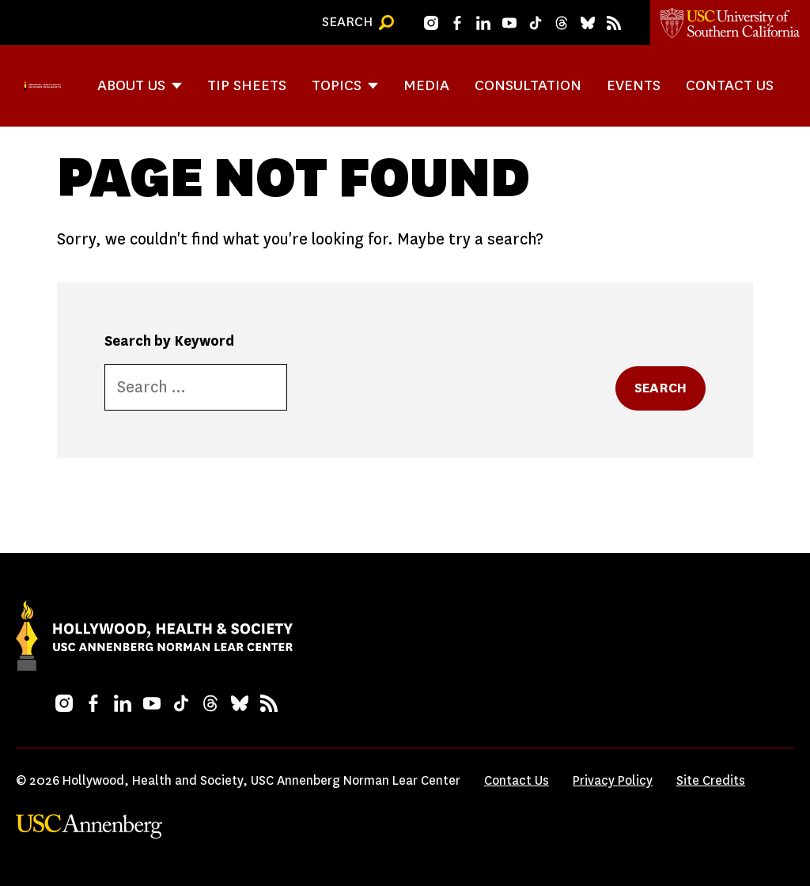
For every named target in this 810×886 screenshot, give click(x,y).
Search (660, 388)
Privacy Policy (613, 780)
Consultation (528, 85)
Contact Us (730, 85)
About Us (131, 85)
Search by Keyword (169, 340)
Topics (336, 85)
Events (633, 85)
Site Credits (710, 780)
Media (426, 85)
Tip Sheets (246, 85)
